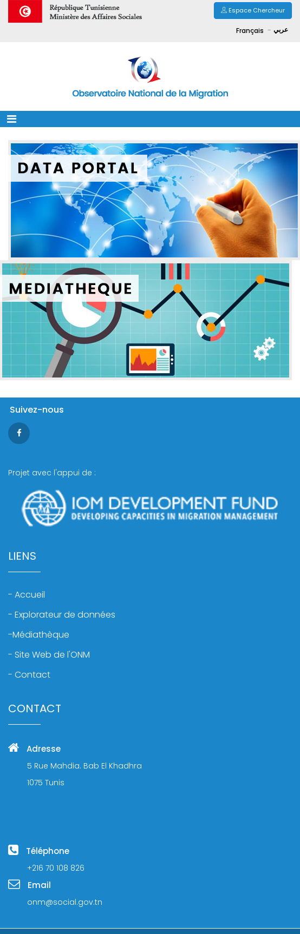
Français (250, 30)
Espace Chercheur (253, 10)
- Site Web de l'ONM (49, 655)
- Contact (29, 675)
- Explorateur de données (61, 615)
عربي (280, 30)
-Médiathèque (38, 635)
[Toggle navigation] (11, 119)
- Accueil (26, 595)
